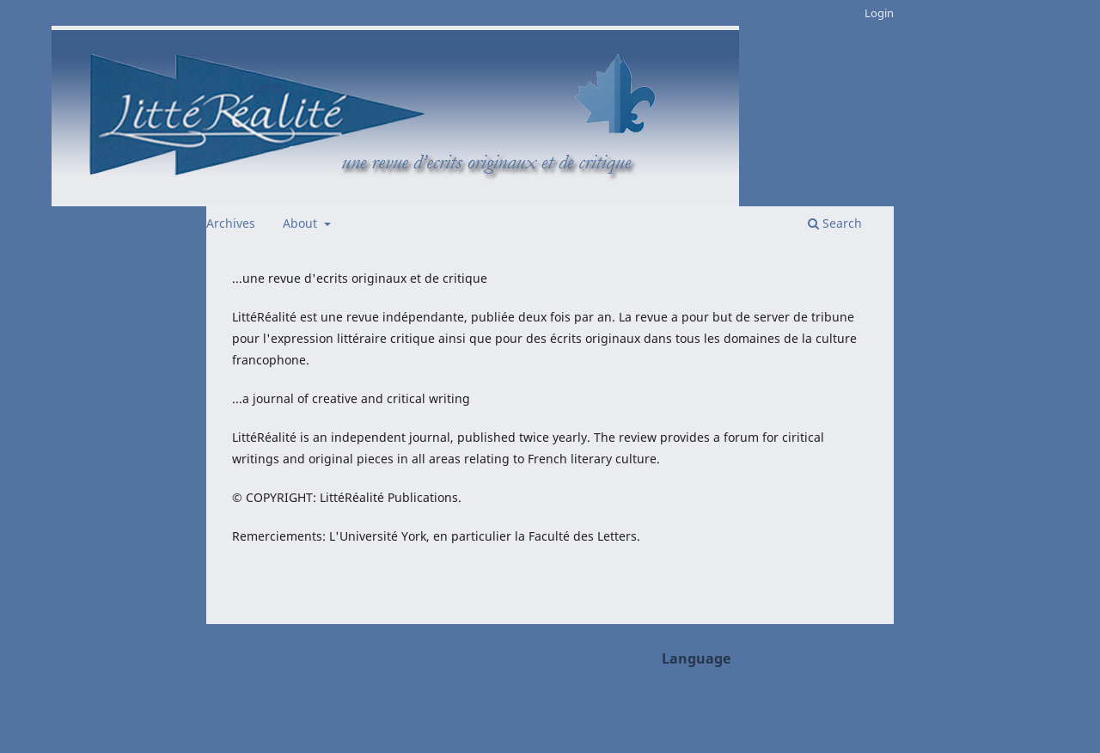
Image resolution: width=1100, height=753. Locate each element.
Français (686, 714)
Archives (230, 223)
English (683, 688)
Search (835, 223)
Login (879, 13)
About (302, 223)
